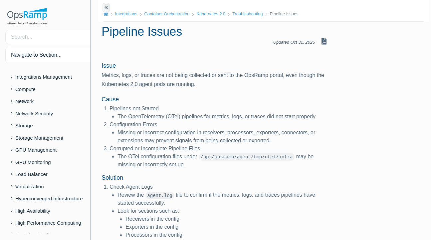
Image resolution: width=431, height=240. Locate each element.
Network (24, 101)
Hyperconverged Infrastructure (49, 198)
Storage (24, 125)
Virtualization (29, 186)
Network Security (34, 113)
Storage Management (39, 138)
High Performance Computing (48, 223)
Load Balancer (31, 174)
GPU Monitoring (33, 162)
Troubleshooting (256, 13)
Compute (25, 89)
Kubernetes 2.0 (219, 13)
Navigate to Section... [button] (36, 55)
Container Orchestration (175, 13)
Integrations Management (43, 77)
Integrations (134, 13)
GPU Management (36, 150)
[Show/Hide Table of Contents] (106, 8)
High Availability (32, 211)
